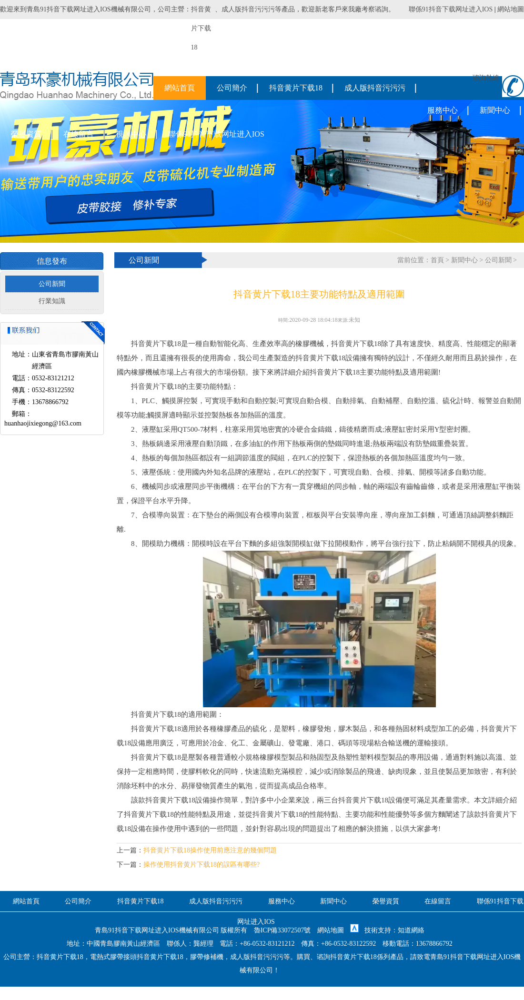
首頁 (437, 260)
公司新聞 (52, 283)
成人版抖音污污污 (248, 9)
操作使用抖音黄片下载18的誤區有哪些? (201, 864)
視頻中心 (131, 134)
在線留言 (78, 134)
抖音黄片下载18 (295, 88)
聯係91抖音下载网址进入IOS (451, 9)
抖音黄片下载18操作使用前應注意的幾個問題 (210, 850)
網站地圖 (510, 9)
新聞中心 (495, 110)
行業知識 (52, 301)
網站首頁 (179, 88)
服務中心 (442, 110)
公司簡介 (232, 88)
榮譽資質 (26, 134)
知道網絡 (411, 930)
